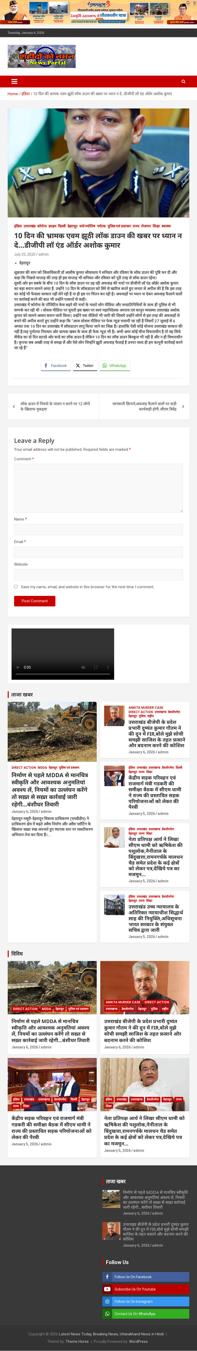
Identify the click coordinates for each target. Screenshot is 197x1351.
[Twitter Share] (85, 366)
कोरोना (42, 226)
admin (43, 254)
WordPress (138, 1341)
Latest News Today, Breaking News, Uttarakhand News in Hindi (111, 1334)
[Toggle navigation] (14, 81)
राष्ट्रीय (150, 716)
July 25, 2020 (24, 254)
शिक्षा (156, 226)
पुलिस (142, 716)
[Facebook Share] (56, 366)
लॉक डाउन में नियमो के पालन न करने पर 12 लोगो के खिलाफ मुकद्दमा (55, 407)
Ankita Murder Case (146, 708)
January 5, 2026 (142, 814)
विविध (17, 954)
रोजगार (146, 226)
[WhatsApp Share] (115, 366)
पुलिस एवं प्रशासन (119, 226)
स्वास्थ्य (166, 226)
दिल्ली (62, 226)
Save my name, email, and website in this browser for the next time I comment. (87, 587)
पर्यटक (101, 226)
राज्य (136, 226)
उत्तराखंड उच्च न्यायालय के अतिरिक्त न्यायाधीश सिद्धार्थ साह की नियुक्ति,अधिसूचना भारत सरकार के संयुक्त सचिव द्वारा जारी (156, 919)
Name (20, 519)
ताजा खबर (22, 694)
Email (20, 542)
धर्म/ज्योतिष (87, 226)
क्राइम (52, 226)
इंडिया (18, 226)
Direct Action (24, 768)
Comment (24, 459)
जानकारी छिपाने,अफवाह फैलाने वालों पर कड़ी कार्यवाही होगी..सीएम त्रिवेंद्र (144, 407)
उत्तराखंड (29, 226)
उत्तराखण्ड (160, 712)
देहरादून (72, 226)
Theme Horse (77, 1341)
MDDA (42, 768)
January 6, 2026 (25, 812)
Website (21, 564)
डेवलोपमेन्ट (174, 712)
